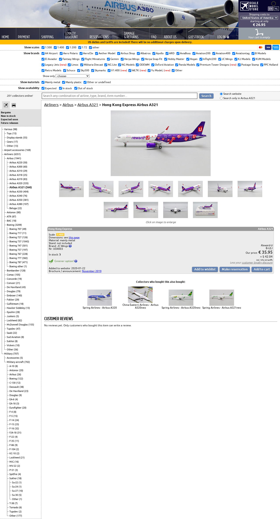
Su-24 (15, 486)
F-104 (12, 449)
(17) (16, 141)
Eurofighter (15, 407)
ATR (9, 216)
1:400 (60, 234)
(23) (26, 391)
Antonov (11, 212)
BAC (9, 220)
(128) (23, 270)
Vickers (11, 345)
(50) (25, 162)
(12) (18, 382)
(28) (18, 312)
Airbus (10, 158)
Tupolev (11, 328)
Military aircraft (15, 362)
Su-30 (15, 495)
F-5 (11, 416)
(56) (16, 349)
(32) (17, 428)
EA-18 (12, 403)
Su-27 (15, 490)
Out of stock (85, 88)
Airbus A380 (16, 204)
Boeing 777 (15, 258)
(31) (19, 432)
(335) (26, 183)
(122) (20, 378)
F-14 (12, 420)
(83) (25, 179)
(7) (16, 503)
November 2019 (92, 271)
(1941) (17, 158)
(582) (25, 258)
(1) (25, 266)
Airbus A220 (16, 162)
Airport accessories (14, 150)
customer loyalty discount (257, 262)
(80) (18, 212)
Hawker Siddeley (16, 308)
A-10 (12, 366)
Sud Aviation (14, 337)
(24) (17, 420)
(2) (17, 449)
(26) (19, 374)
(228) (25, 254)
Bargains (6, 112)
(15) (14, 133)
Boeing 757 (15, 249)
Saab (10, 333)
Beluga (13, 208)
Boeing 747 (15, 245)
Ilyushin (11, 312)
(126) (25, 237)
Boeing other (16, 266)
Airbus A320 (16, 183)
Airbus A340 (16, 195)
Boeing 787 (15, 262)
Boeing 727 (15, 237)
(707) (16, 353)
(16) (16, 461)
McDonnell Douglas (17, 324)
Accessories (13, 357)
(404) (26, 191)
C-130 (12, 382)
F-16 (12, 428)
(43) (23, 287)
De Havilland (14, 287)
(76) (25, 195)
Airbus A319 (16, 179)
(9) (20, 395)
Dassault (14, 387)
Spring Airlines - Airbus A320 (100, 307)
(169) (28, 150)
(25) (25, 175)
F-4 (11, 412)
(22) (20, 208)
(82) (20, 320)
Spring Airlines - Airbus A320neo (181, 307)
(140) (19, 295)
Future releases (9, 123)
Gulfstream (13, 303)
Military (8, 353)
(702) (27, 362)
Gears (10, 141)
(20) (21, 370)
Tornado (14, 507)
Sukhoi (11, 341)
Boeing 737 (15, 241)
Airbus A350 (16, 200)
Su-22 (15, 482)
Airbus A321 (17, 187)
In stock (67, 88)
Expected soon (9, 119)
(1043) (25, 241)
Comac (11, 274)
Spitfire (13, 474)
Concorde (12, 279)
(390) (28, 187)
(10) (17, 345)
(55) (25, 137)
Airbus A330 (16, 191)
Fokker (11, 299)
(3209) (18, 225)
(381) (26, 200)
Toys (9, 133)
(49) (24, 229)
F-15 (12, 424)
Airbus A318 (16, 175)
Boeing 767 (15, 254)
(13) (16, 146)
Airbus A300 (16, 166)
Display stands (15, 137)
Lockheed (12, 320)
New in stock (8, 116)
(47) (18, 328)
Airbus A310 (16, 171)
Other (10, 146)
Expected (50, 88)
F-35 (12, 441)
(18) (14, 220)
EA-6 (12, 399)
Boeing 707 (15, 229)
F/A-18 (13, 432)
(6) (20, 507)
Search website (232, 94)
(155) (31, 324)
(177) (19, 515)
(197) (25, 249)
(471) (25, 262)
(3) (17, 403)
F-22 (12, 436)
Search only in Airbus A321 (239, 98)
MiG (11, 461)
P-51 (12, 470)
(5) (17, 316)
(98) (15, 129)
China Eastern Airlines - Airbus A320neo (140, 306)
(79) (18, 291)
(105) (17, 274)
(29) (25, 171)
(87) (14, 216)
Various (8, 129)
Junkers (11, 316)
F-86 (12, 445)
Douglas (11, 291)
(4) (16, 399)
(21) (18, 283)
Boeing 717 (15, 233)
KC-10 (12, 453)
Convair (11, 283)
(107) (26, 204)
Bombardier (13, 270)
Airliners (9, 154)
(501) (25, 245)
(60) (25, 166)
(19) (20, 279)
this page (74, 237)
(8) (22, 337)
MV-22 (13, 466)
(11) (24, 233)
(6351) (17, 154)
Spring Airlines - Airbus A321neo (221, 307)
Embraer (11, 295)
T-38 (12, 503)
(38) (21, 387)
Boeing (11, 225)
